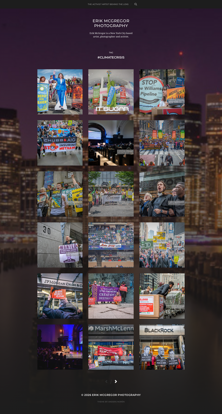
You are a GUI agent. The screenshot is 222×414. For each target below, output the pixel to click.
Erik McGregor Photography (111, 23)
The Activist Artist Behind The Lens (108, 4)
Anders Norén (116, 402)
